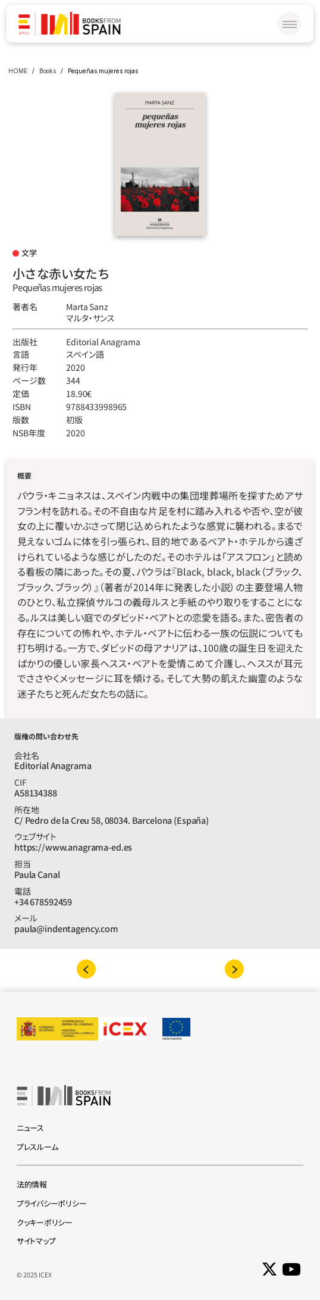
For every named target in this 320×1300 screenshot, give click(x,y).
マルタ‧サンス (90, 318)
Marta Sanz (87, 306)
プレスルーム (37, 1146)
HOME (17, 70)
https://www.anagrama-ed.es (73, 846)
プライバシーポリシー (51, 1203)
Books (47, 70)
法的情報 (32, 1184)
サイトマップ (36, 1240)
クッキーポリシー (45, 1222)
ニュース (30, 1127)
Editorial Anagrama (103, 342)
